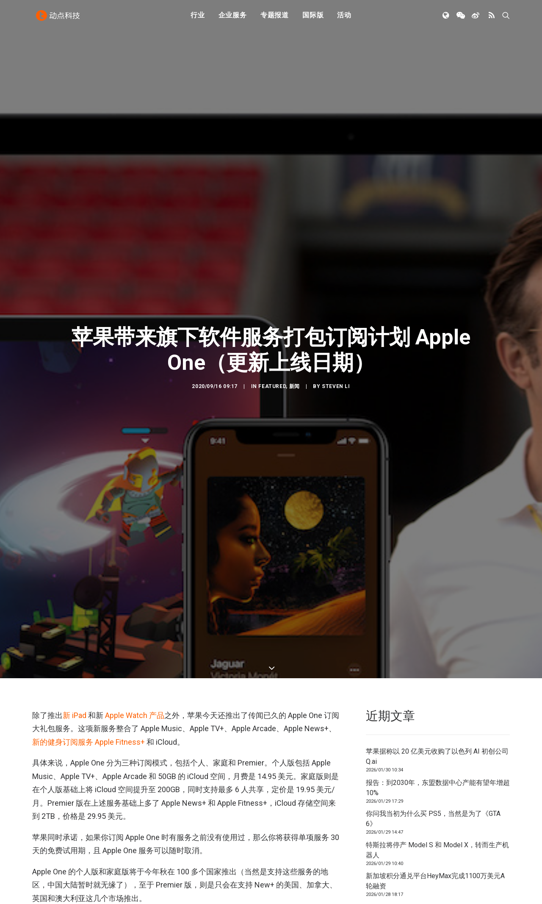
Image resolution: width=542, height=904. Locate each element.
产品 (156, 619)
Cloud (202, 866)
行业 (198, 18)
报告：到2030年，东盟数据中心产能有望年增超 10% (438, 692)
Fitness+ (232, 866)
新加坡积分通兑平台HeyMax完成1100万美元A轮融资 (435, 785)
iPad (79, 619)
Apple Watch (126, 619)
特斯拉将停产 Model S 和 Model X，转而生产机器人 (437, 755)
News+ (262, 866)
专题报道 (274, 18)
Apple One (136, 866)
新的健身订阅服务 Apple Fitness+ (88, 646)
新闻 (294, 338)
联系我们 (481, 868)
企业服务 (232, 18)
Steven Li (336, 338)
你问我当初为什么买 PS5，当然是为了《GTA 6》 (433, 723)
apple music (96, 866)
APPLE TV (171, 866)
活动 (344, 18)
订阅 (307, 866)
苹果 (286, 866)
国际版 (313, 18)
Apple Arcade (53, 866)
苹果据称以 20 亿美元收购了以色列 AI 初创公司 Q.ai (437, 661)
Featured (272, 338)
